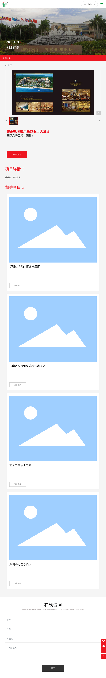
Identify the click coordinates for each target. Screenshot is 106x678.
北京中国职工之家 (20, 465)
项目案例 (12, 49)
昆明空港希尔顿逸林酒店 (24, 266)
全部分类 (6, 58)
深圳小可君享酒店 (20, 564)
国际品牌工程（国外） (20, 136)
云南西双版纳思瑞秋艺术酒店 (27, 366)
